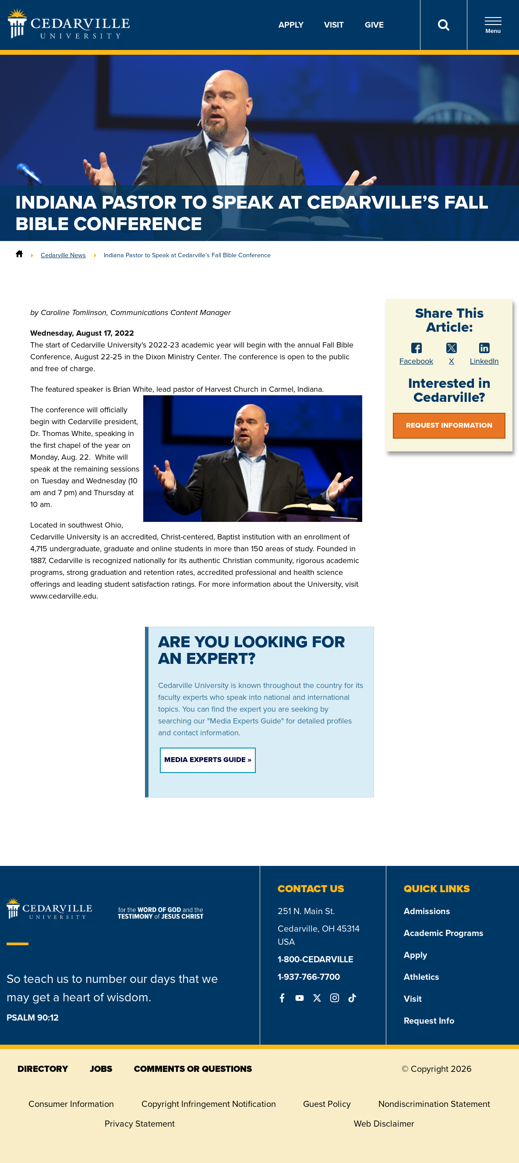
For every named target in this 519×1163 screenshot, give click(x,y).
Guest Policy (327, 1103)
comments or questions (193, 1068)
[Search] (443, 25)
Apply (291, 24)
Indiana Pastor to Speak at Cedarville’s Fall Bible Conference (187, 255)
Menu (493, 25)
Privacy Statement (140, 1123)
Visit (334, 24)
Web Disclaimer (384, 1123)
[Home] (19, 255)
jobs (101, 1068)
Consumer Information (71, 1103)
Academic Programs (444, 933)
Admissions (427, 911)
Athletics (421, 976)
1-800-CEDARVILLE (315, 959)
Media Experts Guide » (207, 759)
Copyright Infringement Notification (208, 1103)
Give (374, 24)
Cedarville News (63, 255)
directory (43, 1068)
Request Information (449, 425)
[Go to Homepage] (69, 36)
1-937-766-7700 (309, 976)
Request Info (429, 1020)
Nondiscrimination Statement (434, 1103)
